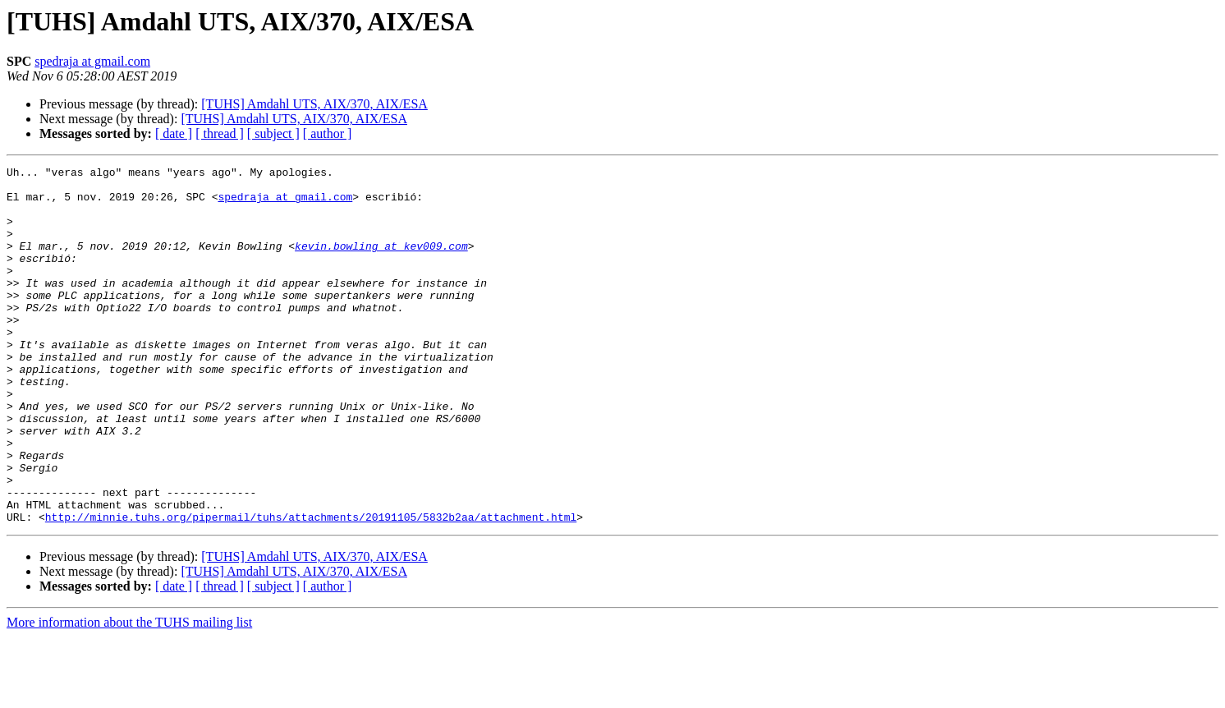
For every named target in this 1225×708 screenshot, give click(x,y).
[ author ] (327, 133)
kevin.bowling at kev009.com (381, 262)
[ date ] (173, 133)
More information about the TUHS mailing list (129, 694)
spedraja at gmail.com (92, 61)
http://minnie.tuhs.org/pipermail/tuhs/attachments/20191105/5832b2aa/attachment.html (310, 588)
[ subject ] (273, 133)
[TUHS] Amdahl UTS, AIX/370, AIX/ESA (314, 104)
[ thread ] (219, 133)
